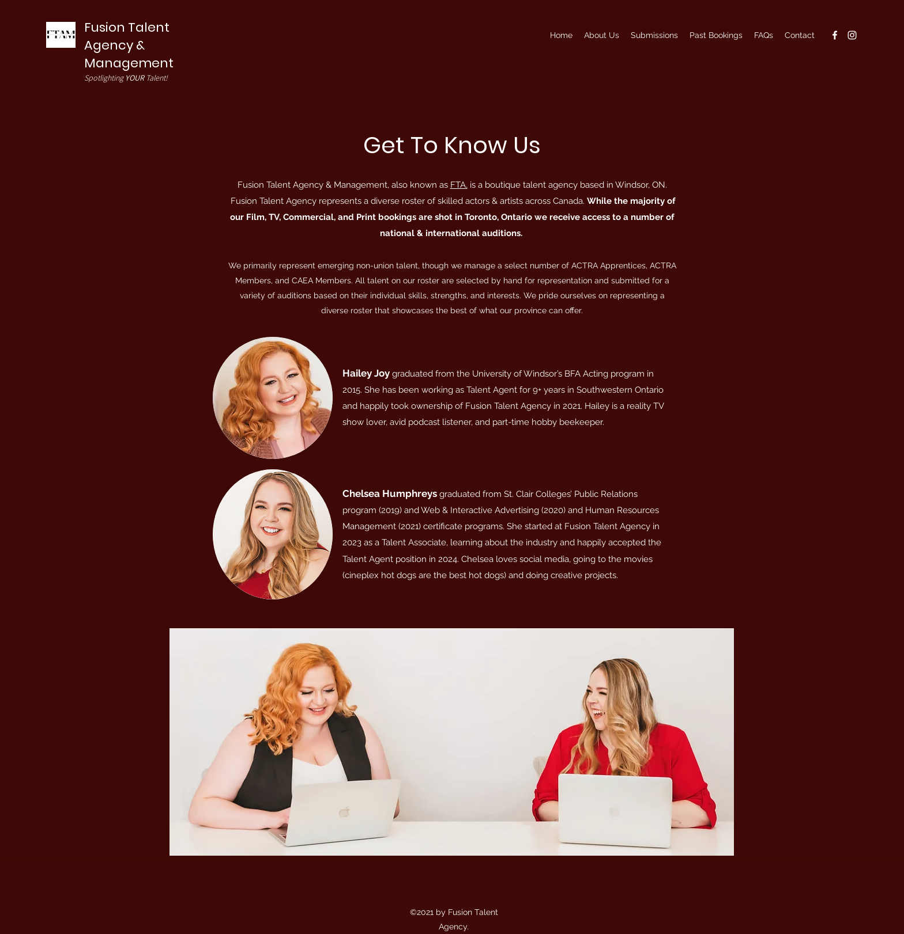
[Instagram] (852, 35)
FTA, (459, 185)
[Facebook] (835, 35)
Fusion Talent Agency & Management (129, 45)
